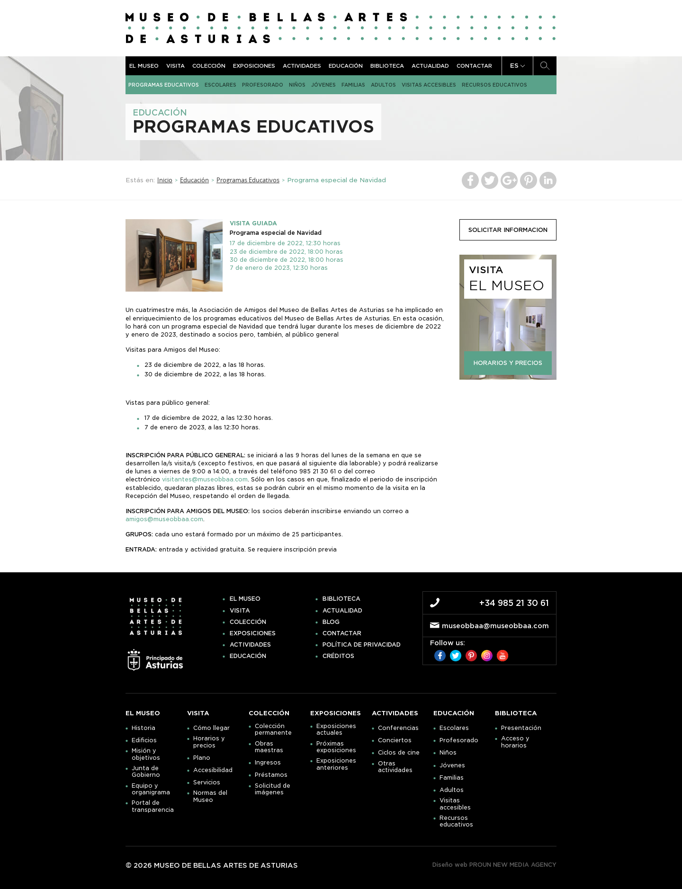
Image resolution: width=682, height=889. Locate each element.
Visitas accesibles (429, 85)
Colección (208, 65)
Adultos (383, 85)
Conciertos (395, 740)
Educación (346, 65)
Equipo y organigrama (151, 789)
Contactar (474, 65)
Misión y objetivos (146, 754)
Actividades (302, 65)
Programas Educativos (163, 85)
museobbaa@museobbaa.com (495, 626)
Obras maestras (269, 747)
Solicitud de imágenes (272, 789)
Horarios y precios (209, 741)
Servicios (206, 782)
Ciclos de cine (399, 752)
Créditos (338, 656)
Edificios (144, 740)
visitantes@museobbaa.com (205, 479)
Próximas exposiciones (336, 747)
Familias (353, 85)
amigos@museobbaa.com (164, 519)
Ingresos (268, 762)
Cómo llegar (211, 728)
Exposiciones (254, 65)
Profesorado (262, 85)
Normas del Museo (210, 796)
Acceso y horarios (515, 741)
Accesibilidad (213, 770)
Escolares (220, 85)
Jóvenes (323, 85)
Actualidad (430, 65)
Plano (201, 758)
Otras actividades (395, 766)
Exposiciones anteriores (336, 764)
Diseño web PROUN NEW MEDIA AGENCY (494, 864)
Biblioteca (387, 65)
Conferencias (398, 728)
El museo (144, 65)
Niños (297, 85)
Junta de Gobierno (146, 771)
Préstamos (271, 775)
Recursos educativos (494, 85)
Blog (331, 622)
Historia (143, 728)
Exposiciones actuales (336, 729)
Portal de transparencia (153, 806)
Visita (175, 65)
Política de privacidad (362, 644)
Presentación (521, 728)
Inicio (164, 180)
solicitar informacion (507, 229)
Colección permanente (273, 729)
